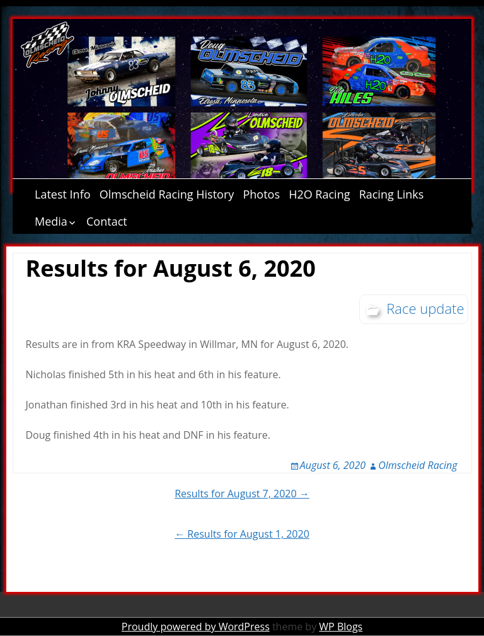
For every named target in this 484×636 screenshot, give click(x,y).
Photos (261, 194)
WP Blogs (340, 626)
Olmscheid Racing (417, 465)
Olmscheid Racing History (167, 194)
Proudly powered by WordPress (196, 626)
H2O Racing (319, 194)
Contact (106, 221)
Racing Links (391, 194)
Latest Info (63, 194)
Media (51, 221)
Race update (425, 308)
